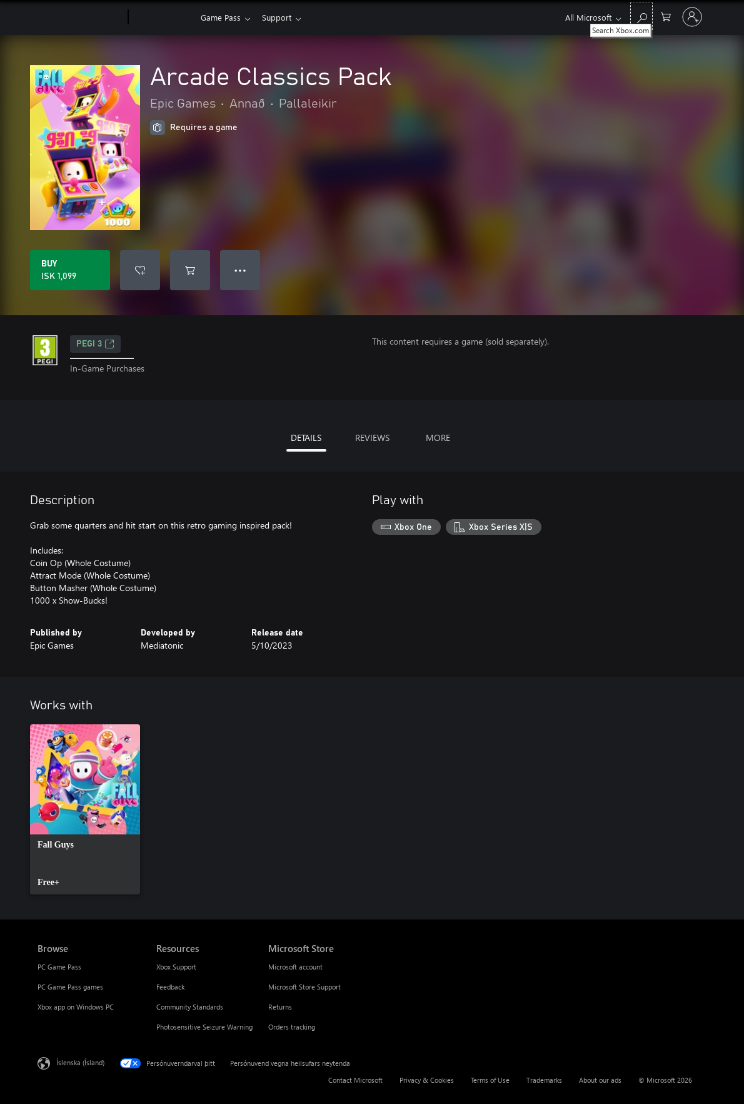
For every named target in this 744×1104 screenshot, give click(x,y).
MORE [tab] (438, 437)
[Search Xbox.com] (641, 16)
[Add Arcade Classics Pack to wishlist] (140, 270)
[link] (85, 809)
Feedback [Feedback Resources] (170, 987)
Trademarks (544, 1080)
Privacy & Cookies (427, 1080)
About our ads (600, 1080)
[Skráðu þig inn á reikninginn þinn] (692, 17)
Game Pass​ (221, 17)
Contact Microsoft (355, 1080)
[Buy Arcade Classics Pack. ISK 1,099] (70, 270)
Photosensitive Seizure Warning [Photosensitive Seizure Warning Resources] (204, 1027)
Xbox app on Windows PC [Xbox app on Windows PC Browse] (76, 1007)
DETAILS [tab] (306, 437)
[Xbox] (162, 17)
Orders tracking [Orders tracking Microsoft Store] (291, 1027)
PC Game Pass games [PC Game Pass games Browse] (70, 987)
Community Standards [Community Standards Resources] (189, 1007)
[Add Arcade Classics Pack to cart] (190, 270)
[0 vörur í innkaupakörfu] (666, 16)
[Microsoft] (80, 17)
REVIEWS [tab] (372, 437)
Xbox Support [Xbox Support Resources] (176, 967)
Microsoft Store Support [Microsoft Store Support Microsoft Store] (304, 987)
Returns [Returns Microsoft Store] (280, 1007)
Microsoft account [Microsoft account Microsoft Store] (295, 967)
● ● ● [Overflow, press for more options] (240, 269)
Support (279, 17)
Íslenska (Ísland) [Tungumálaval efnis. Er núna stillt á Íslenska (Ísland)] (80, 1062)
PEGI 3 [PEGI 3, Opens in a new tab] (95, 344)
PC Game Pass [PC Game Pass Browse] (59, 967)
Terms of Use (490, 1080)
